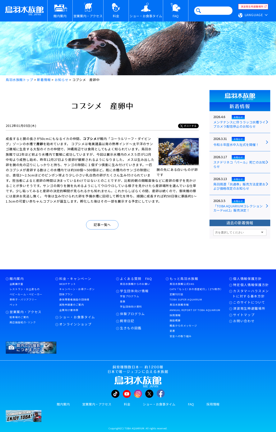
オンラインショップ (75, 324)
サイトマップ (244, 314)
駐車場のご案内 (19, 317)
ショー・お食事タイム (77, 317)
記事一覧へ (102, 224)
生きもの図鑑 (130, 328)
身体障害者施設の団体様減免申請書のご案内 (74, 302)
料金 (127, 404)
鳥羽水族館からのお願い (135, 284)
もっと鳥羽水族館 (184, 278)
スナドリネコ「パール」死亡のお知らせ (239, 164)
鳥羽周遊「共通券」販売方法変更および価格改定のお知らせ (239, 186)
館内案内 (17, 278)
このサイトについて (249, 302)
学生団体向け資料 (131, 306)
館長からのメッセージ (183, 325)
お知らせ (238, 117)
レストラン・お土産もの (25, 289)
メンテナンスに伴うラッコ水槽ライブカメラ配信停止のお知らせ (239, 124)
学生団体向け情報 (134, 291)
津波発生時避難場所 (249, 308)
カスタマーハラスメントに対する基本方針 (250, 293)
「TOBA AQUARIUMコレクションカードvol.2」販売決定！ (238, 208)
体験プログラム (132, 313)
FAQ (191, 404)
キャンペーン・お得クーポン (77, 289)
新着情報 (239, 106)
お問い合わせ (244, 321)
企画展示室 (16, 284)
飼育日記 (127, 321)
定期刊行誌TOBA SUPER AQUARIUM (186, 296)
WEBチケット (67, 284)
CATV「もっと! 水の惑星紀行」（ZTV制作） (196, 289)
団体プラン (66, 294)
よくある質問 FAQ (136, 278)
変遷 (172, 331)
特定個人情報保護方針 (251, 284)
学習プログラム (129, 296)
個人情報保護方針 (247, 278)
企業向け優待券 (68, 310)
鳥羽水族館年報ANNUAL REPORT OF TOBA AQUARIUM (195, 307)
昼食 (123, 301)
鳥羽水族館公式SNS (182, 284)
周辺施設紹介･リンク (23, 322)
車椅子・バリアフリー (23, 299)
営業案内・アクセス (26, 312)
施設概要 (175, 320)
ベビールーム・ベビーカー (26, 294)
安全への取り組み (180, 336)
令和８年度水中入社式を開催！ (236, 145)
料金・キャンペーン (75, 278)
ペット (14, 304)
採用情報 (175, 315)
